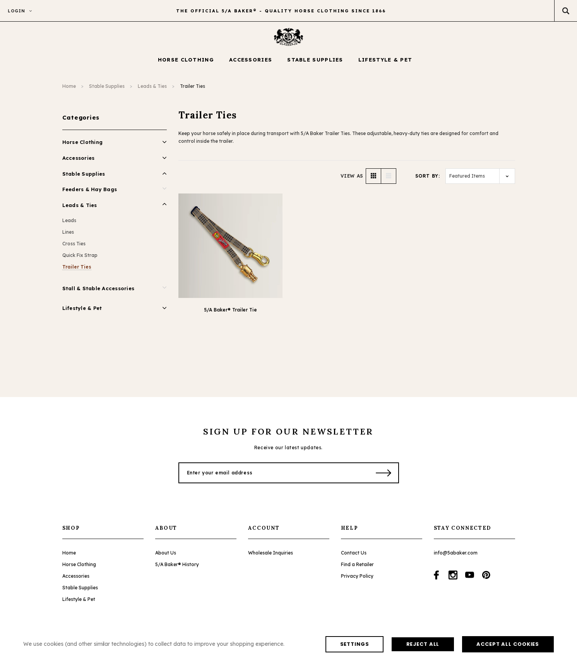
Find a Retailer (357, 568)
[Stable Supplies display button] (315, 64)
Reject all (148, 643)
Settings (68, 643)
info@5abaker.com (456, 557)
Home (69, 90)
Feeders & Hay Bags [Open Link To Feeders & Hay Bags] (89, 193)
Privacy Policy (357, 580)
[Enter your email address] (272, 476)
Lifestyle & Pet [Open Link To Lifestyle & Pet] (82, 312)
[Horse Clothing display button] (186, 64)
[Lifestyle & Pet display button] (385, 64)
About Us (165, 557)
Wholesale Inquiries (270, 557)
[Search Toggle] (565, 10)
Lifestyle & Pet (78, 603)
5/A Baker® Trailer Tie (230, 313)
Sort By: (427, 179)
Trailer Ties (192, 90)
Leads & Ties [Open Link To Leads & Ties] (79, 209)
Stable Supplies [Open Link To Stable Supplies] (83, 178)
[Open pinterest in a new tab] (486, 579)
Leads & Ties (152, 90)
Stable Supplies (107, 90)
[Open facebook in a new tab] (436, 579)
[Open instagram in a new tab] (453, 579)
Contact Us (353, 557)
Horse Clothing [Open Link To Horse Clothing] (82, 146)
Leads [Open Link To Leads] (69, 224)
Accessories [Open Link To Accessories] (78, 162)
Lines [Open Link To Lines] (68, 236)
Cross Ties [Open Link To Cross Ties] (74, 247)
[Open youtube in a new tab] (469, 579)
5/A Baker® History (177, 568)
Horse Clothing (79, 568)
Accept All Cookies (246, 643)
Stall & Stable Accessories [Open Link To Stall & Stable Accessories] (98, 292)
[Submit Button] (383, 476)
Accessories (75, 580)
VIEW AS (352, 179)
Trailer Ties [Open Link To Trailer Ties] (76, 271)
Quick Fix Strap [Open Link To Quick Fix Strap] (80, 259)
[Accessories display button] (250, 64)
